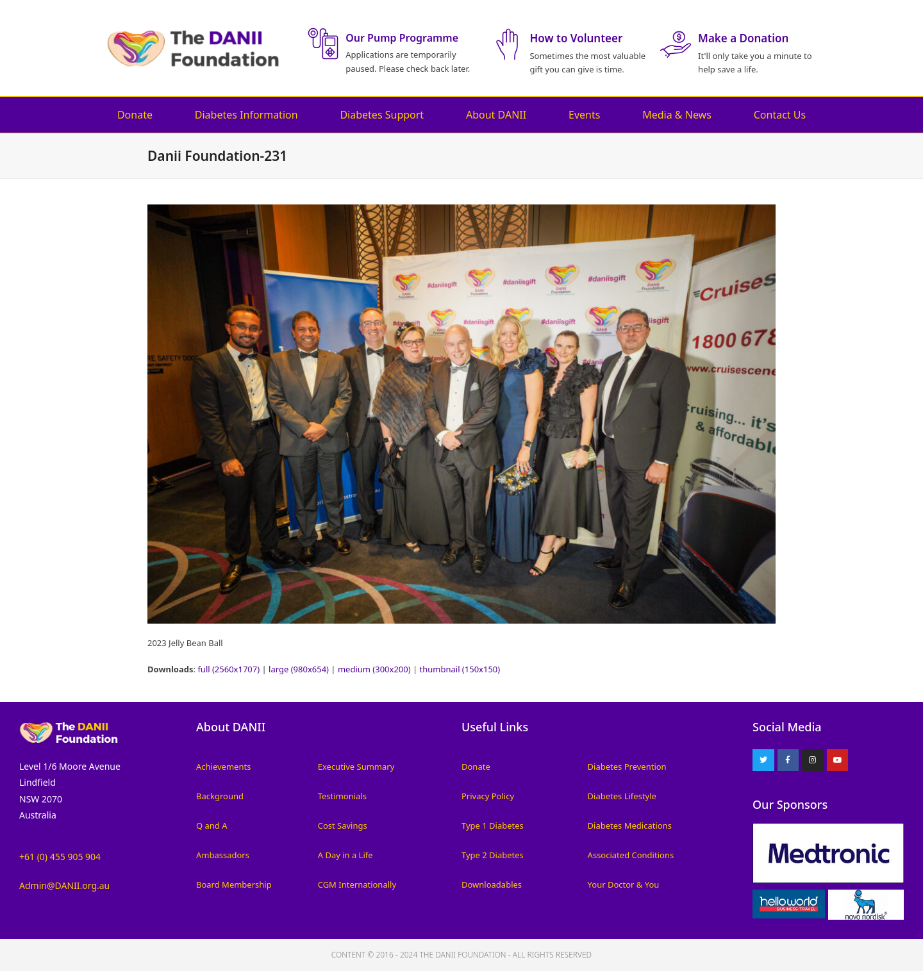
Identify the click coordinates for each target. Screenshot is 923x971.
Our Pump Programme (401, 38)
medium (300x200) (374, 669)
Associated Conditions (631, 855)
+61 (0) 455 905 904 (60, 857)
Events (584, 115)
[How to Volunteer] (507, 44)
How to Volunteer (575, 38)
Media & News (676, 115)
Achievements (223, 766)
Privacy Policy (488, 796)
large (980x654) (299, 669)
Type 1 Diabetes (493, 825)
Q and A (212, 825)
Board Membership (234, 884)
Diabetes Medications (630, 825)
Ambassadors (222, 855)
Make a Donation (743, 38)
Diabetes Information (246, 115)
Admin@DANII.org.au (64, 885)
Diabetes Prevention (627, 766)
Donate (135, 115)
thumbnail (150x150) (460, 669)
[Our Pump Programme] (323, 44)
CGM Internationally (357, 884)
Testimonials (342, 796)
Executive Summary (356, 766)
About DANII (496, 115)
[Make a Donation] (676, 44)
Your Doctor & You (624, 884)
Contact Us (780, 115)
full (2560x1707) (228, 669)
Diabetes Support (382, 115)
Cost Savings (342, 825)
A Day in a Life (345, 855)
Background (220, 796)
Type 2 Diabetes (493, 855)
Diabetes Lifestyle (622, 796)
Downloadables (492, 884)
